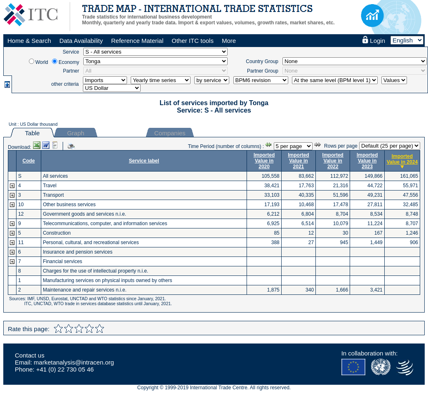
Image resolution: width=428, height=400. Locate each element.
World (41, 62)
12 (21, 214)
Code (28, 161)
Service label (144, 161)
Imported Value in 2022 (332, 160)
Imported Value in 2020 (264, 160)
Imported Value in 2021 (298, 160)
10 (21, 204)
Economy (69, 62)
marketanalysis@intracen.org (74, 362)
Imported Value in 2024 (402, 159)
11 (21, 242)
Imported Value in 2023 (367, 160)
